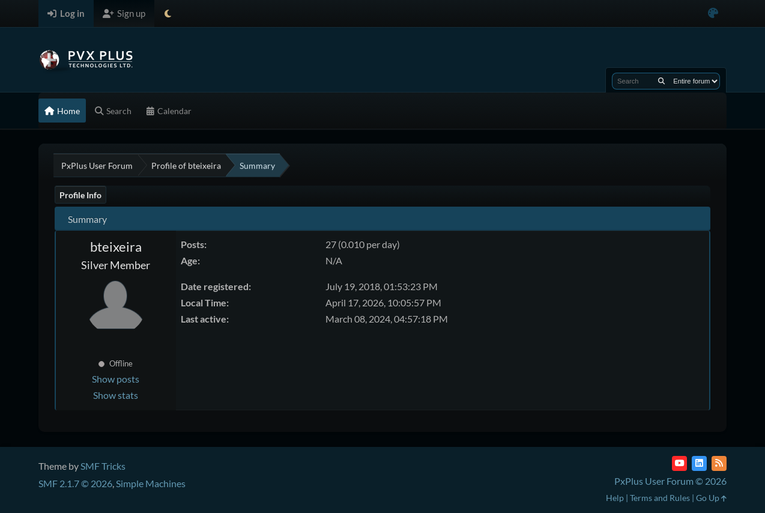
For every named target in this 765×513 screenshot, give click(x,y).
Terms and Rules (660, 498)
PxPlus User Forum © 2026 (670, 481)
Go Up (711, 498)
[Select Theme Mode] (167, 13)
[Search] (661, 81)
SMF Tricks (102, 466)
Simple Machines (151, 483)
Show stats (115, 395)
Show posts (115, 378)
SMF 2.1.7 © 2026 (75, 483)
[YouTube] (679, 463)
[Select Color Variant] (713, 13)
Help (615, 498)
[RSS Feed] (719, 463)
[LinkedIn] (699, 463)
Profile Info (80, 195)
